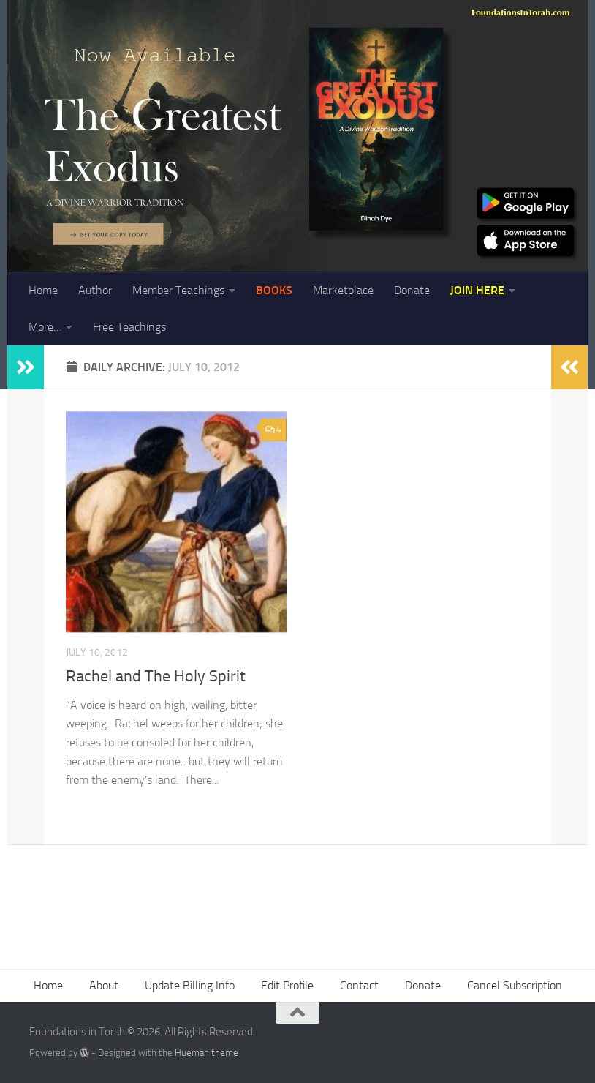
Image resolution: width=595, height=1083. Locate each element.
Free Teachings (129, 327)
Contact (359, 985)
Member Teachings (178, 290)
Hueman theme (206, 1052)
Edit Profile (287, 985)
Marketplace (343, 290)
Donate (412, 290)
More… (45, 327)
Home (43, 290)
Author (95, 290)
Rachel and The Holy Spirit (156, 676)
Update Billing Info (190, 985)
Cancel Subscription (514, 985)
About (103, 985)
